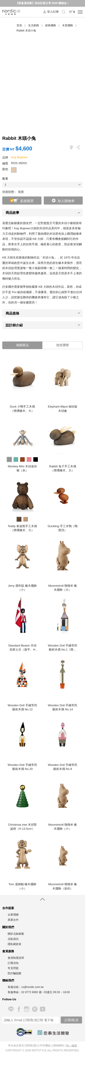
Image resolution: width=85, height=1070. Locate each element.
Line (11, 1009)
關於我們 (8, 927)
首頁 (19, 25)
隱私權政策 (14, 944)
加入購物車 (66, 201)
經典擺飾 (50, 25)
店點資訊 (13, 939)
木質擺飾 (67, 25)
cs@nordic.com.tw (32, 987)
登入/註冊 (53, 11)
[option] (22, 385)
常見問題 (13, 968)
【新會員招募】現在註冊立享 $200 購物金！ (42, 3)
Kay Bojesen (19, 157)
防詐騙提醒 (14, 973)
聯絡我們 (8, 980)
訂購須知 (13, 963)
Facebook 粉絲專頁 (19, 1009)
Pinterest (35, 1009)
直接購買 (27, 201)
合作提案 (8, 908)
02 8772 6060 (29, 992)
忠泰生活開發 (53, 1032)
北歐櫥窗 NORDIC (11, 12)
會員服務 (8, 951)
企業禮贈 (13, 914)
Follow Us (9, 999)
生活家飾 (33, 25)
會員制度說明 (16, 957)
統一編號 (71, 1045)
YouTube (42, 1009)
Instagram (27, 1009)
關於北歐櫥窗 (16, 933)
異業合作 (13, 919)
